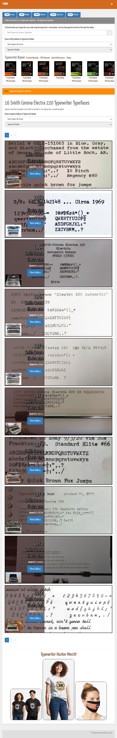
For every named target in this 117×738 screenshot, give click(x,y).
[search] (58, 44)
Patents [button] (73, 14)
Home (7, 91)
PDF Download (10, 81)
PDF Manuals (45, 58)
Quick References (58, 58)
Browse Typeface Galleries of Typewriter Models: (20, 114)
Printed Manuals (32, 58)
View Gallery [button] (35, 174)
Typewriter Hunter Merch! (58, 654)
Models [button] (24, 14)
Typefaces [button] (56, 14)
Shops (69, 58)
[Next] (15, 135)
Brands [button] (9, 14)
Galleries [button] (40, 14)
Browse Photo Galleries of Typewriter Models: (19, 39)
